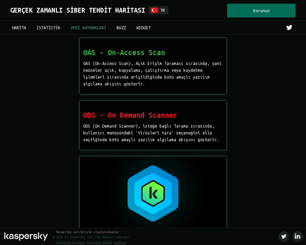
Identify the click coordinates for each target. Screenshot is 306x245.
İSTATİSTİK (48, 27)
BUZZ (121, 27)
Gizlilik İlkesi (99, 242)
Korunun (261, 10)
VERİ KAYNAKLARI (88, 27)
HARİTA (19, 27)
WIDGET (143, 27)
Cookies (120, 242)
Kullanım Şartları (70, 242)
